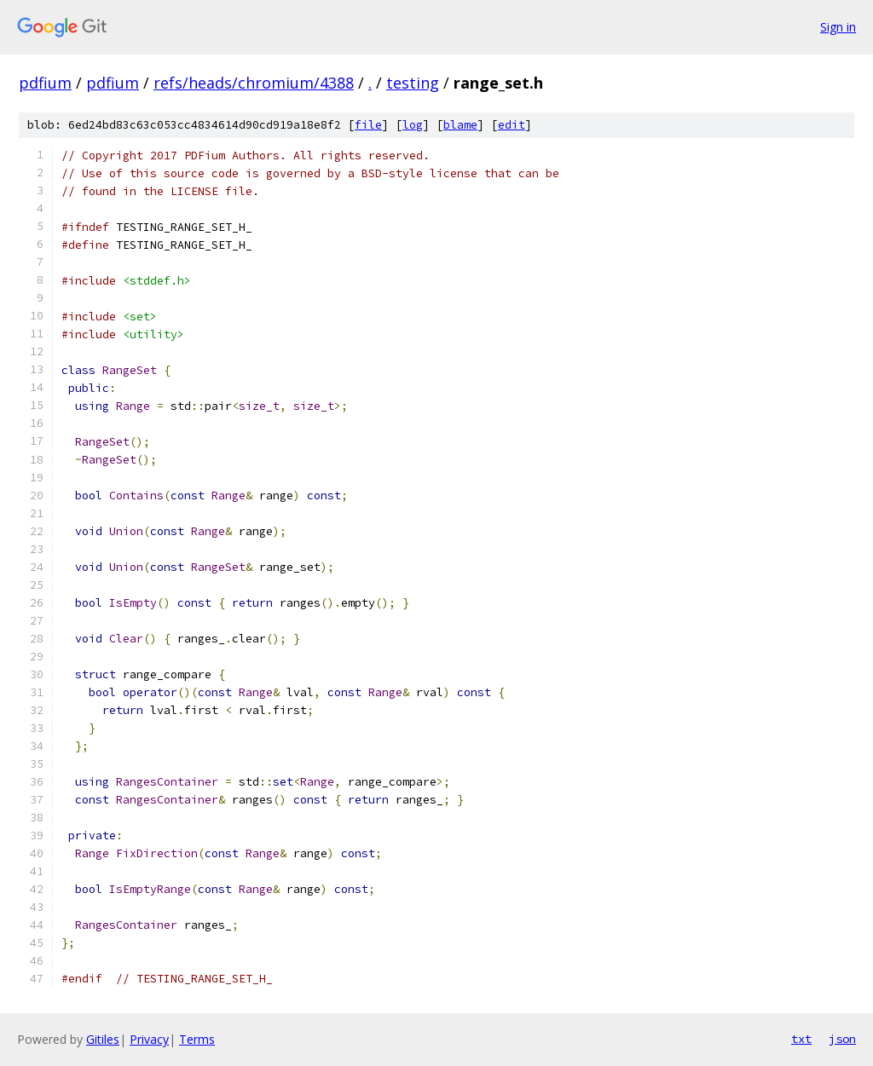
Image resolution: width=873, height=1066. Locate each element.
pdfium (45, 82)
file (368, 125)
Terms (197, 1039)
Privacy (149, 1039)
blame (460, 125)
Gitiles (102, 1039)
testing (412, 82)
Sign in (838, 27)
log (412, 125)
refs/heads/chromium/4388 (253, 82)
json (842, 1038)
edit (511, 125)
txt (801, 1038)
